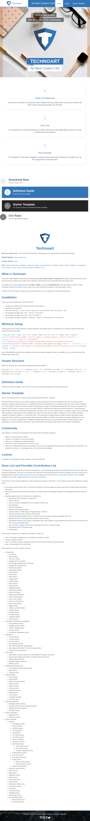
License (13, 267)
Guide (67, 3)
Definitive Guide (57, 265)
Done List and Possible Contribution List (31, 267)
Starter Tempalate (40, 476)
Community (5, 267)
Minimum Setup (33, 265)
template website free (25, 408)
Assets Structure (45, 265)
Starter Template (79, 3)
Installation (23, 265)
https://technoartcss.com (79, 472)
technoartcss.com (20, 257)
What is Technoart (12, 265)
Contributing (81, 265)
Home (59, 3)
